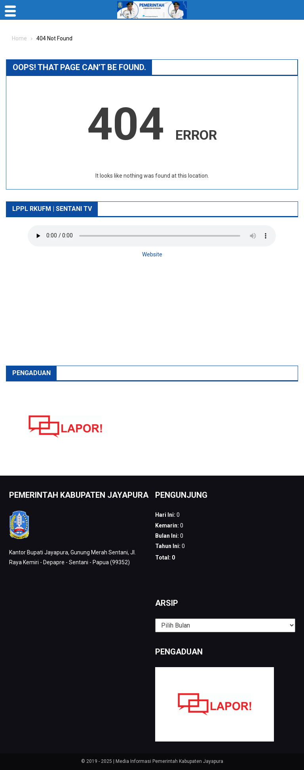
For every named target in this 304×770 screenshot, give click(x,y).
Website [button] (152, 254)
